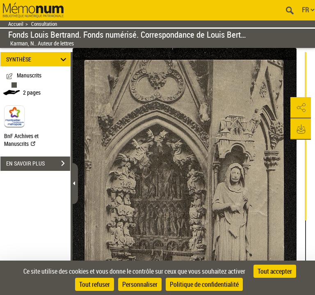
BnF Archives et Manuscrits (21, 140)
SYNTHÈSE (37, 59)
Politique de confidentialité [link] (204, 284)
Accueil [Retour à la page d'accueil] (15, 23)
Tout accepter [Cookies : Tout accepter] (275, 271)
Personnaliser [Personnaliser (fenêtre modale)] (140, 284)
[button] (300, 107)
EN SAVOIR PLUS (38, 163)
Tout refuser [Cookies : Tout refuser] (94, 284)
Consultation (44, 23)
